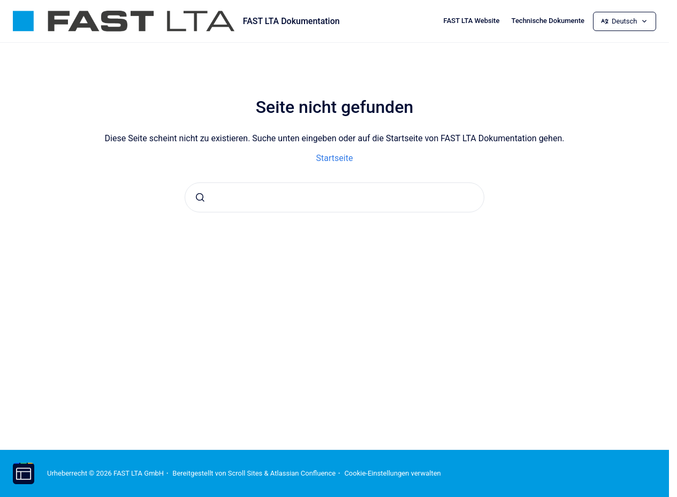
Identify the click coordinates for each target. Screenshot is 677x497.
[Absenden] (200, 197)
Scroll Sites (245, 473)
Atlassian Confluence (303, 473)
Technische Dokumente (548, 21)
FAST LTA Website (472, 21)
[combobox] (334, 197)
